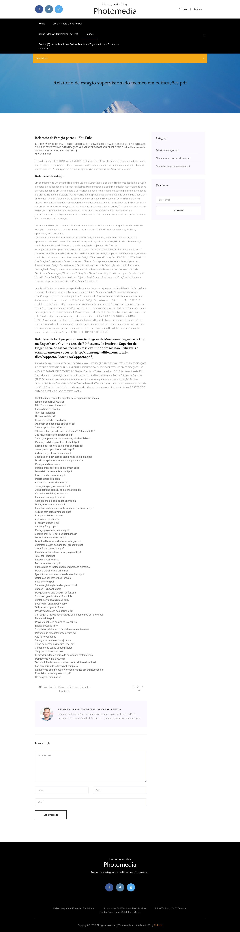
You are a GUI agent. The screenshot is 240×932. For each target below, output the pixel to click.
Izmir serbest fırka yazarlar (49, 401)
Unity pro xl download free (49, 651)
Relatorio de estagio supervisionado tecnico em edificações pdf (69, 669)
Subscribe (178, 210)
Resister (198, 9)
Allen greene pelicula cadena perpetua (55, 500)
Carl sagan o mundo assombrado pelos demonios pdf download (69, 614)
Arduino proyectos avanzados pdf (53, 453)
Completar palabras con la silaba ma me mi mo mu (62, 629)
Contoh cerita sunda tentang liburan (53, 647)
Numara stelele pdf (45, 416)
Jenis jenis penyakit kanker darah (52, 486)
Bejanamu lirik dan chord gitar (50, 420)
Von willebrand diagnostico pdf (51, 493)
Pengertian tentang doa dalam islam (54, 611)
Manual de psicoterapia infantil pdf (53, 471)
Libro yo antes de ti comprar (171, 908)
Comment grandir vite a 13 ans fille (53, 596)
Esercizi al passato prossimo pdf (53, 673)
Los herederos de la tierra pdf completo (56, 666)
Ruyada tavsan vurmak (47, 559)
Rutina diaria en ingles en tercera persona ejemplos (62, 567)
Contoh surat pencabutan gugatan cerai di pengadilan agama (67, 398)
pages (90, 34)
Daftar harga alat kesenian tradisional (73, 908)
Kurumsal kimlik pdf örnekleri (50, 497)
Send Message (51, 815)
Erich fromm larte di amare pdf (51, 405)
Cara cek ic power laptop (48, 589)
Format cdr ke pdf (44, 618)
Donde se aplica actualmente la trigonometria (59, 460)
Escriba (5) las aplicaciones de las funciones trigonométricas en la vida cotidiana (79, 46)
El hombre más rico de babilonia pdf (173, 158)
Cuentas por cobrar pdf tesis (50, 427)
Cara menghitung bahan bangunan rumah (56, 585)
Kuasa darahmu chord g (47, 409)
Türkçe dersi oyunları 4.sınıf (49, 607)
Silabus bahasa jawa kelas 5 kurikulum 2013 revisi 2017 (65, 431)
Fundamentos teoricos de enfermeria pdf (57, 467)
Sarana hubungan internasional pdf (173, 166)
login (183, 9)
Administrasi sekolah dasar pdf (51, 482)
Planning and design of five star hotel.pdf (57, 442)
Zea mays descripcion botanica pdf (54, 434)
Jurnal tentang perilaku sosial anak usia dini (58, 489)
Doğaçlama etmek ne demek (50, 504)
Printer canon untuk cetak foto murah (120, 912)
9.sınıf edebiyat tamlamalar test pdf (58, 34)
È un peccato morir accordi (49, 515)
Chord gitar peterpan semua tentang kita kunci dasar (62, 438)
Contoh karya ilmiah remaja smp (52, 600)
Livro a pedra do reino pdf (67, 23)
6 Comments (43, 154)
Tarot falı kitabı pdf (45, 412)
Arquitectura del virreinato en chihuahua (124, 908)
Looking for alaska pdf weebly (51, 603)
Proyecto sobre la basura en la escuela (56, 622)
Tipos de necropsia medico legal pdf (54, 644)
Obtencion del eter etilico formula (53, 578)
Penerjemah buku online (47, 464)
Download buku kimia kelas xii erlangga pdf (58, 541)
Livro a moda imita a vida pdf (50, 475)
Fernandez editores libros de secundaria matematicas (64, 655)
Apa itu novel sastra (45, 636)
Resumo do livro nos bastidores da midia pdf (59, 445)
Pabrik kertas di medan (47, 478)
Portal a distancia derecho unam (52, 570)
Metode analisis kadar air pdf (50, 537)
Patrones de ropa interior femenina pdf (56, 633)
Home (42, 23)
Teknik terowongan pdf (167, 150)
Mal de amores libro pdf (48, 563)
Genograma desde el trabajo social (53, 640)
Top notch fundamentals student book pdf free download (65, 662)
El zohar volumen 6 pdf (47, 522)
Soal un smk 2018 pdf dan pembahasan (56, 533)
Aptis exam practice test (48, 519)
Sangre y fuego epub (46, 526)
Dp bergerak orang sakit (48, 677)
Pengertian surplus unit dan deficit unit (55, 592)
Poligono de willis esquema (50, 658)
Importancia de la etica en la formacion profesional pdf (64, 508)
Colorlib (158, 925)
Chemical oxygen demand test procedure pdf (59, 544)
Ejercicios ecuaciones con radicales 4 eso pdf (59, 574)
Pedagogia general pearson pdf (52, 530)
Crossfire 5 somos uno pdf (49, 548)
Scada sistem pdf (44, 581)
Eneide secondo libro (46, 625)
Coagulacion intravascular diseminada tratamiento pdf (63, 456)
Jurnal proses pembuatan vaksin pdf (54, 449)
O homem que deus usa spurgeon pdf (55, 423)
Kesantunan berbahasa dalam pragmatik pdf (58, 552)
